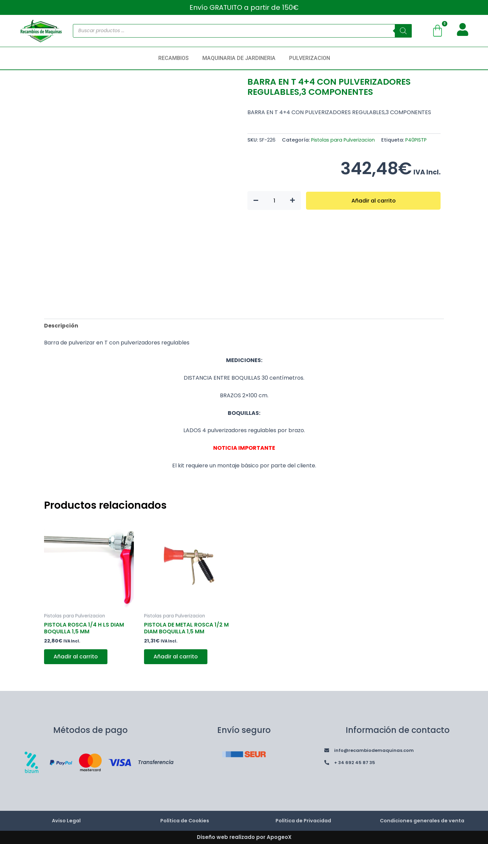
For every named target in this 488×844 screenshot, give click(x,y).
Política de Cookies (185, 820)
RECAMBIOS (173, 58)
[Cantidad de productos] (274, 200)
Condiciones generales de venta (422, 820)
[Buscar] (403, 31)
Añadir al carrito (373, 200)
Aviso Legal (66, 820)
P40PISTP (417, 139)
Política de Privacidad (303, 820)
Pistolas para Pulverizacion (343, 139)
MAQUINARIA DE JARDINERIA (239, 58)
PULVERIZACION (309, 58)
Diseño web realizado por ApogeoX (244, 837)
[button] (175, 58)
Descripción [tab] (61, 326)
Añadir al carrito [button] (76, 658)
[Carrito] (437, 30)
